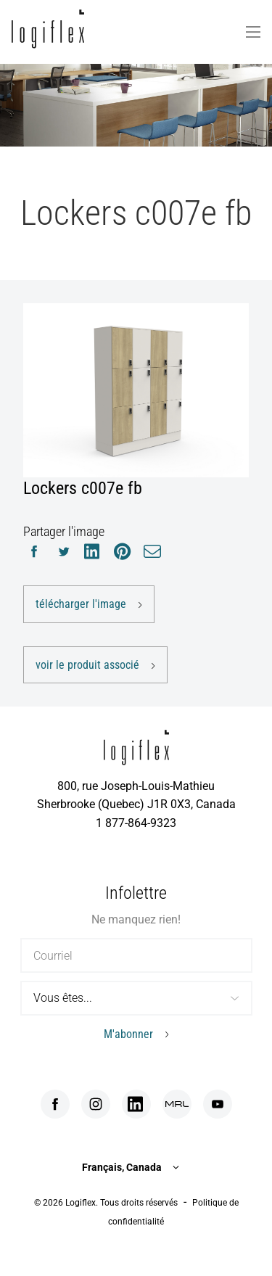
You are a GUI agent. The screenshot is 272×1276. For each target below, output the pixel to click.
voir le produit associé (87, 665)
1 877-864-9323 (136, 823)
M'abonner (128, 1034)
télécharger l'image (81, 604)
